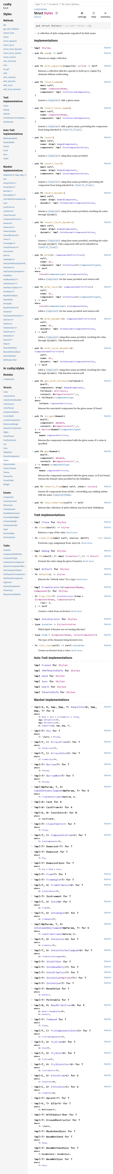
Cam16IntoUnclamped (48, 790)
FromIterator (51, 587)
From (49, 874)
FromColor (47, 945)
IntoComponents (49, 841)
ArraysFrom (58, 742)
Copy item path (56, 13)
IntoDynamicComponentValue (77, 202)
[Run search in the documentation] (72, 4)
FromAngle (53, 879)
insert (48, 137)
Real (44, 717)
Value (42, 274)
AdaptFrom (47, 725)
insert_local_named (56, 108)
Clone (45, 522)
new (46, 53)
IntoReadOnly (55, 967)
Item (44, 634)
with (47, 255)
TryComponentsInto (64, 1030)
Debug (45, 550)
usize (81, 65)
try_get (49, 416)
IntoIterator (65, 596)
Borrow (50, 764)
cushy (37, 9)
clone (42, 527)
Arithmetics (63, 717)
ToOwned (51, 1019)
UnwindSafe (51, 692)
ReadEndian (55, 1011)
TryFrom (56, 1041)
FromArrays (47, 759)
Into (54, 901)
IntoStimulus (48, 891)
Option (46, 429)
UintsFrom (58, 1075)
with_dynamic (52, 318)
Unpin (45, 686)
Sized (57, 737)
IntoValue (69, 265)
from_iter (45, 596)
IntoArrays (47, 748)
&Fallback (60, 390)
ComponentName (58, 88)
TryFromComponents (51, 1036)
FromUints (47, 1093)
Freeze (46, 665)
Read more (72, 532)
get (46, 451)
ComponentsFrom (61, 835)
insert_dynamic (54, 192)
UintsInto (58, 1086)
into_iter (45, 645)
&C (50, 261)
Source (37, 17)
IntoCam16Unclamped (48, 927)
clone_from (46, 538)
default (44, 574)
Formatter (71, 556)
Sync (45, 681)
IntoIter (47, 624)
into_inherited (54, 502)
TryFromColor (48, 1070)
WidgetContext (63, 394)
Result (94, 556)
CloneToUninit (56, 823)
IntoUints (47, 1081)
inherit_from (52, 486)
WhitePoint (49, 720)
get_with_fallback (56, 380)
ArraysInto (58, 753)
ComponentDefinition (69, 255)
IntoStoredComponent (76, 92)
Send (45, 676)
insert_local (52, 163)
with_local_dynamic (56, 348)
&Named (60, 422)
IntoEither (54, 961)
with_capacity (53, 65)
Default (47, 569)
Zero (52, 717)
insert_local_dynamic (58, 222)
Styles (46, 47)
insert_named (52, 82)
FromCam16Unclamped (52, 797)
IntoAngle (58, 912)
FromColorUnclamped (52, 956)
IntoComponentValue (75, 147)
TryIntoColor (60, 1064)
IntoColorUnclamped (64, 950)
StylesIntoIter (66, 624)
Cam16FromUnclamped (52, 934)
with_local (51, 286)
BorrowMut (53, 775)
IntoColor (58, 939)
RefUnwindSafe (53, 670)
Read (44, 1011)
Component (41, 591)
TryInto (56, 1053)
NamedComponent (66, 144)
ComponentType (90, 265)
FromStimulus (60, 885)
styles (44, 9)
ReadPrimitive (61, 1005)
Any (48, 730)
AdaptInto (78, 707)
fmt (41, 556)
